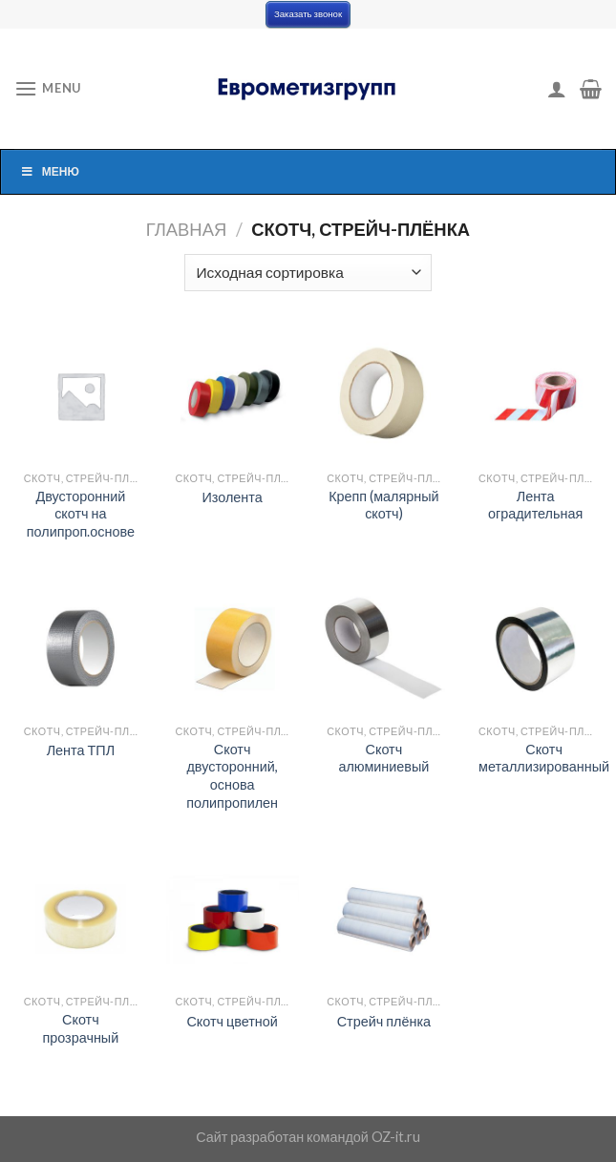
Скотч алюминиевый (383, 758)
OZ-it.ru (396, 1137)
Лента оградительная (535, 505)
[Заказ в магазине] (308, 272)
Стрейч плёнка (384, 1021)
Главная (186, 229)
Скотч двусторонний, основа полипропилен (232, 776)
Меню (49, 171)
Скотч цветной (231, 1021)
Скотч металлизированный (543, 758)
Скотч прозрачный (80, 1028)
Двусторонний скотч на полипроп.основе (81, 513)
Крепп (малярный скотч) (383, 505)
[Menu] (47, 88)
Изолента (232, 497)
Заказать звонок (308, 14)
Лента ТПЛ (81, 750)
